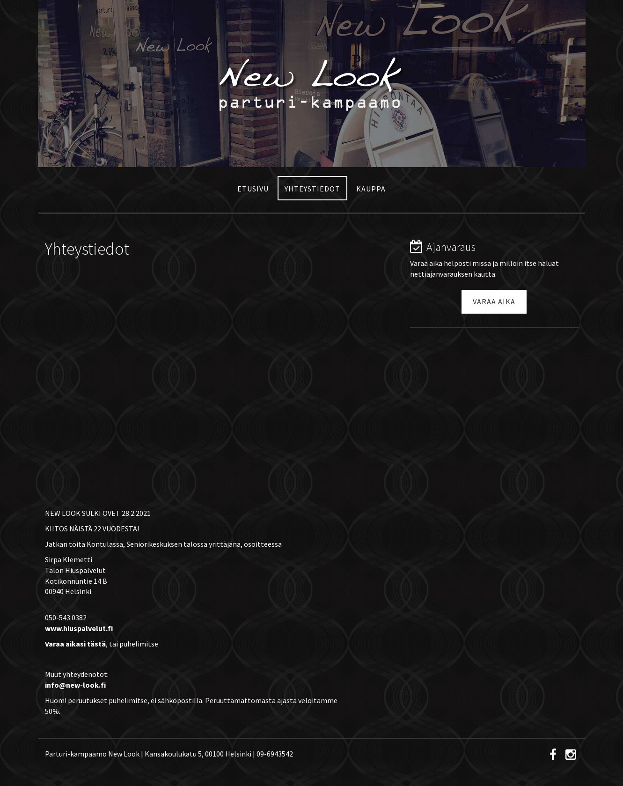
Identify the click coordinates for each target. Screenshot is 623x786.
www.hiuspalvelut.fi (79, 628)
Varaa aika (494, 301)
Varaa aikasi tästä (75, 643)
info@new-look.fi (75, 685)
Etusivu (253, 188)
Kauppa (371, 188)
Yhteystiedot (312, 188)
